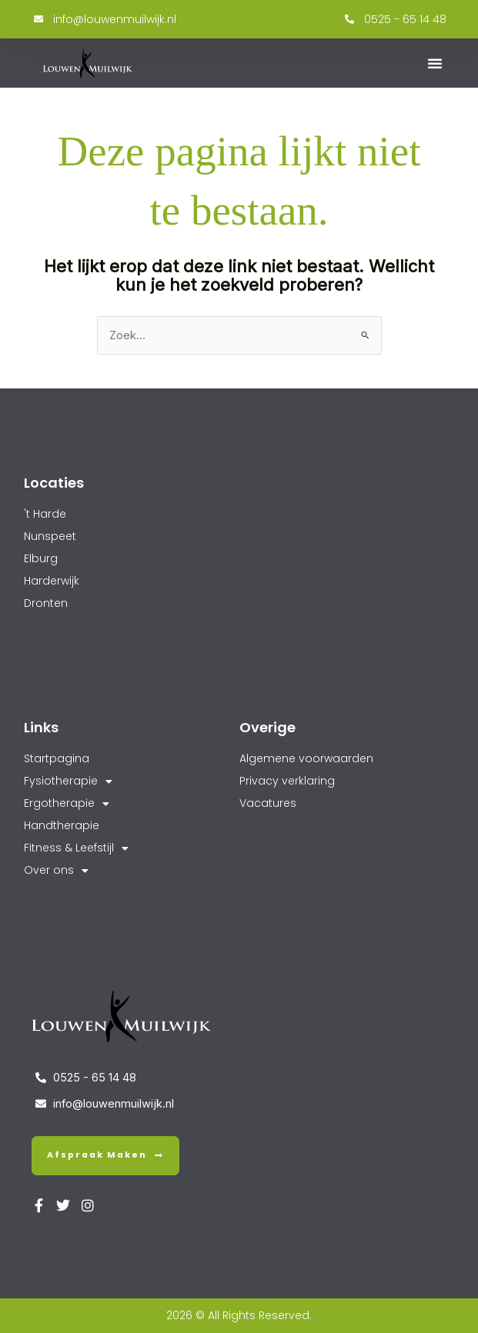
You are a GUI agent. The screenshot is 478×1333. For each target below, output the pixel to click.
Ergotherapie (66, 803)
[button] (434, 63)
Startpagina (56, 758)
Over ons (56, 870)
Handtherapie (61, 825)
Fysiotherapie (68, 781)
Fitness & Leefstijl (76, 848)
